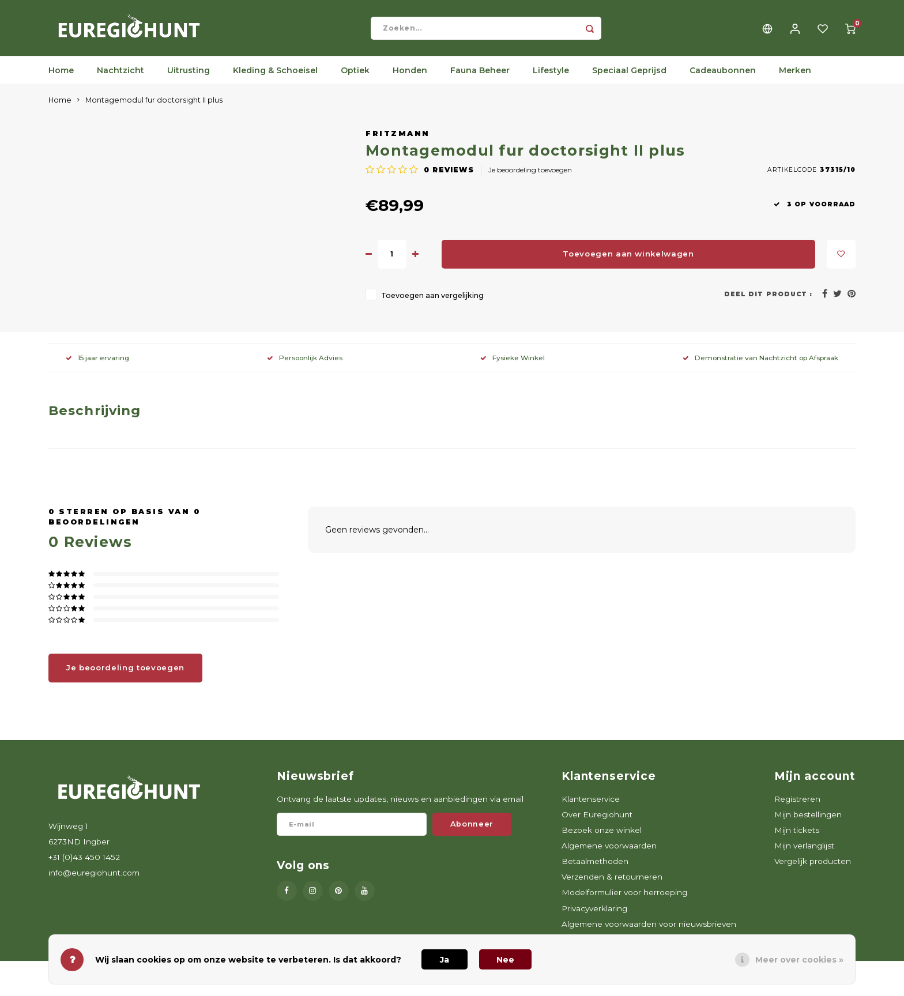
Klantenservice (591, 805)
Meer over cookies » (799, 959)
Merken (795, 78)
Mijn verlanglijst (804, 853)
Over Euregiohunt (597, 822)
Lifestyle (551, 78)
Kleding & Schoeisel (275, 78)
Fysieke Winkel (512, 365)
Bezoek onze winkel (602, 837)
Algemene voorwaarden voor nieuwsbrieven (649, 931)
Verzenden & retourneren (612, 884)
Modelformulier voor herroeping (624, 899)
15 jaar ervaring (97, 365)
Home (61, 78)
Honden (410, 78)
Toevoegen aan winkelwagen (628, 261)
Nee (505, 959)
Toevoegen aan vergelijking (432, 303)
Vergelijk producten (812, 868)
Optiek (355, 78)
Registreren (797, 805)
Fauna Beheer (480, 78)
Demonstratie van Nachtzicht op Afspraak (760, 365)
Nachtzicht (120, 78)
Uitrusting (188, 78)
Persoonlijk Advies (304, 365)
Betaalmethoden (595, 868)
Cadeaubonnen (723, 78)
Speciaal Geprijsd (629, 78)
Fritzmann (398, 141)
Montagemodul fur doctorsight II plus (154, 107)
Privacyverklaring (594, 915)
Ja (444, 959)
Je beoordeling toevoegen (530, 177)
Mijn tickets (796, 837)
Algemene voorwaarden (609, 853)
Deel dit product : (768, 301)
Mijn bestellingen (808, 822)
